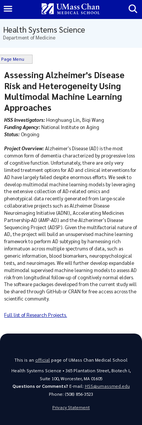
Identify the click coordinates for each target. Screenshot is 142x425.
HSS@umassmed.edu (107, 386)
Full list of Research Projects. (35, 315)
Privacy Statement (71, 407)
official (42, 360)
